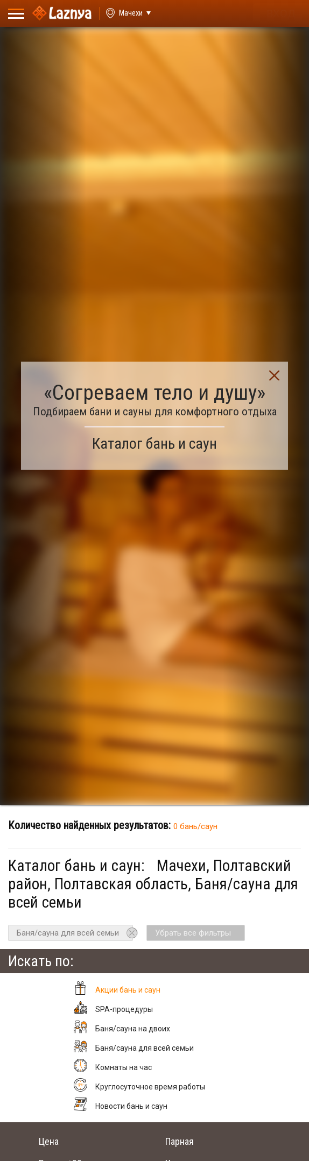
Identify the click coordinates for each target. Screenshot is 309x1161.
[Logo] (62, 13)
